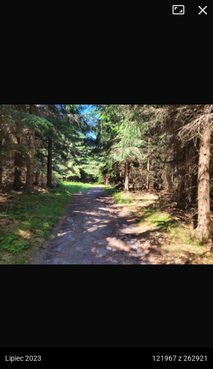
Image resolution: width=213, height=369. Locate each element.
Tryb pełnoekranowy (182, 10)
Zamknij (203, 10)
